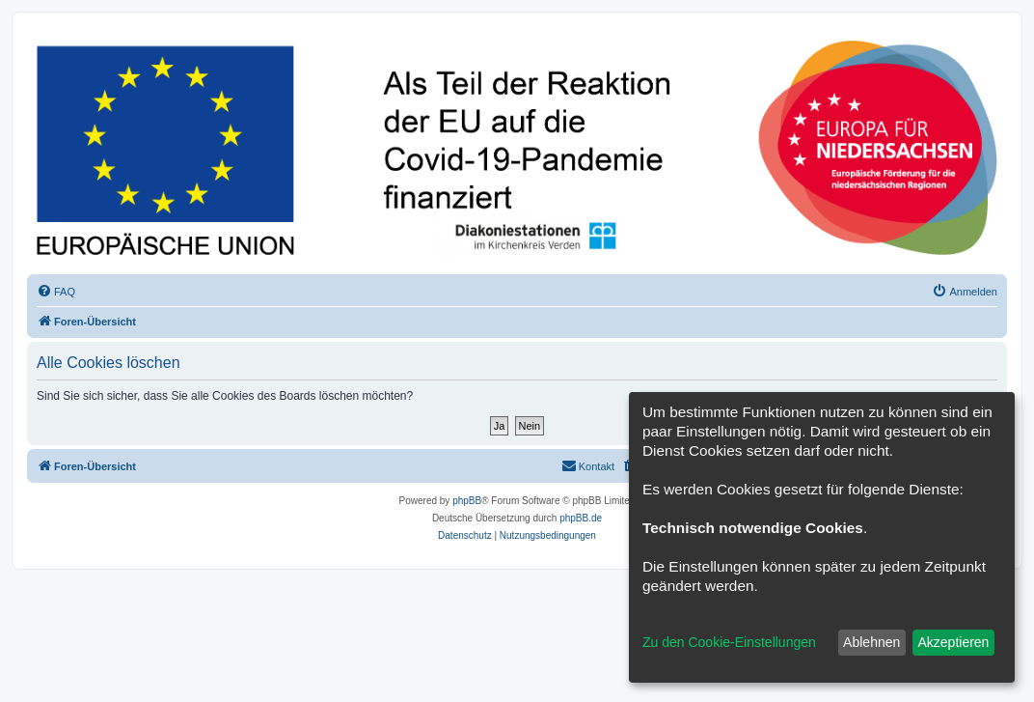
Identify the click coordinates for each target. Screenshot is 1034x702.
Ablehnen (871, 642)
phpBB (466, 500)
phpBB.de (580, 518)
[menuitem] (56, 291)
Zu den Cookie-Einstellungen (729, 642)
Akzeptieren (953, 642)
